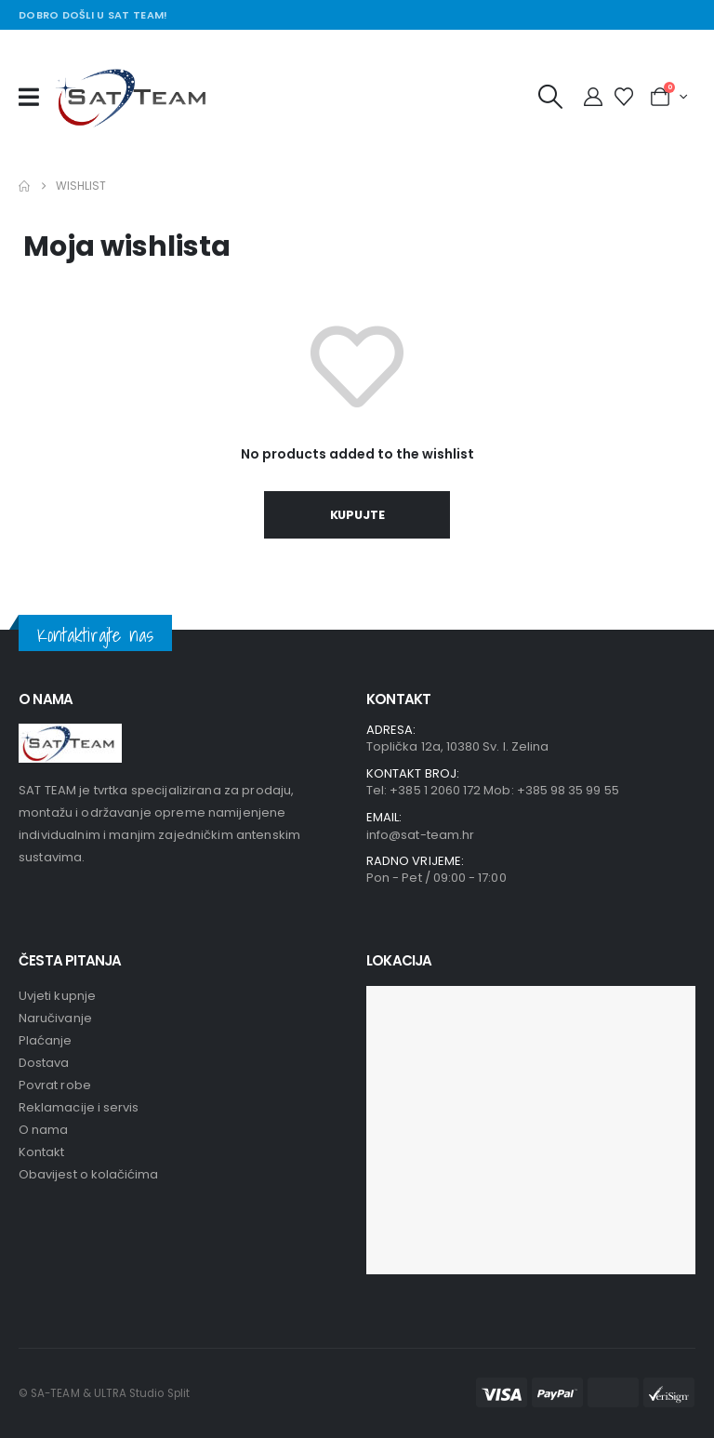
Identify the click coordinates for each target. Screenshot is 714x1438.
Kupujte (357, 515)
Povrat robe (55, 1085)
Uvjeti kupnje (57, 996)
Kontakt (41, 1152)
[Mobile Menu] (35, 97)
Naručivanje (55, 1018)
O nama (43, 1129)
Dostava (44, 1063)
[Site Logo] (134, 97)
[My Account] (593, 97)
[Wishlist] (624, 97)
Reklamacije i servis (79, 1107)
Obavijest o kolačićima (88, 1174)
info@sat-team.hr (420, 835)
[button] (550, 97)
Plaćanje (46, 1040)
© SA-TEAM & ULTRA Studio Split (104, 1393)
